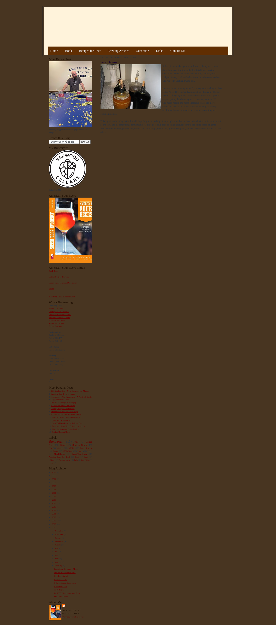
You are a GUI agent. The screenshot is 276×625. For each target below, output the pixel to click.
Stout (63, 445)
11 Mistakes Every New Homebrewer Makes (70, 391)
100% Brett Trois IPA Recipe (63, 405)
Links (159, 51)
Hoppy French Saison (60, 400)
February (58, 565)
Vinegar (51, 463)
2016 (54, 496)
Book (68, 51)
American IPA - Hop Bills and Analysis (68, 426)
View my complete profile (73, 617)
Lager (55, 451)
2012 (54, 510)
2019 (54, 486)
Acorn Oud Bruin (56, 309)
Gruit (86, 457)
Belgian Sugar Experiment (65, 583)
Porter (79, 451)
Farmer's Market (65, 460)
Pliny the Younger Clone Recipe (65, 429)
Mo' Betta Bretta (61, 597)
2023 (54, 476)
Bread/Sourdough (79, 454)
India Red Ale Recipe (61, 420)
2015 (54, 500)
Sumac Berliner (55, 326)
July (56, 548)
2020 (54, 482)
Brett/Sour (56, 441)
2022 (54, 479)
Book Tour (53, 271)
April (56, 558)
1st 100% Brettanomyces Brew (67, 593)
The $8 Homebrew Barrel (64, 572)
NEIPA (72, 448)
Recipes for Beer (90, 51)
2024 (54, 472)
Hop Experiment (61, 576)
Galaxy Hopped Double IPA (63, 408)
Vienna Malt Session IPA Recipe (64, 411)
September (59, 541)
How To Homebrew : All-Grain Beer (67, 423)
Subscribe (142, 51)
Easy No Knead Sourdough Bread (66, 417)
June (56, 552)
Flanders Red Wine (57, 320)
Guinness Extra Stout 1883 (60, 314)
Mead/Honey (59, 454)
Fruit (75, 441)
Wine (90, 451)
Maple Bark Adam (56, 323)
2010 (54, 517)
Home (54, 51)
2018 (54, 489)
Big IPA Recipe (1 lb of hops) (63, 403)
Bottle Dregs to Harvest (59, 277)
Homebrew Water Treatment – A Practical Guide (71, 397)
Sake (76, 460)
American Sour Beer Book (59, 457)
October (58, 538)
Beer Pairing (85, 460)
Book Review (86, 448)
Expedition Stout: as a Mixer (66, 569)
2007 (54, 527)
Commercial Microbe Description (63, 283)
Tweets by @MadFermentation (62, 297)
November (59, 534)
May (56, 555)
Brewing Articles (118, 51)
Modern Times (79, 445)
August (57, 545)
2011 (54, 514)
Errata (51, 288)
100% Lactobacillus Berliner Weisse (66, 414)
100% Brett (68, 451)
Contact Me (177, 51)
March (57, 562)
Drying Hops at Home (61, 432)
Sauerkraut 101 (60, 579)
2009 (54, 521)
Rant (77, 457)
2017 (54, 493)
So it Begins (59, 590)
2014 (54, 503)
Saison (60, 448)
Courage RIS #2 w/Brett (59, 311)
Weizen (51, 460)
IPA (50, 448)
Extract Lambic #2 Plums (59, 317)
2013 (54, 507)
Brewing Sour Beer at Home (63, 394)
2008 (54, 524)
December (59, 531)
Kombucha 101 (60, 586)
